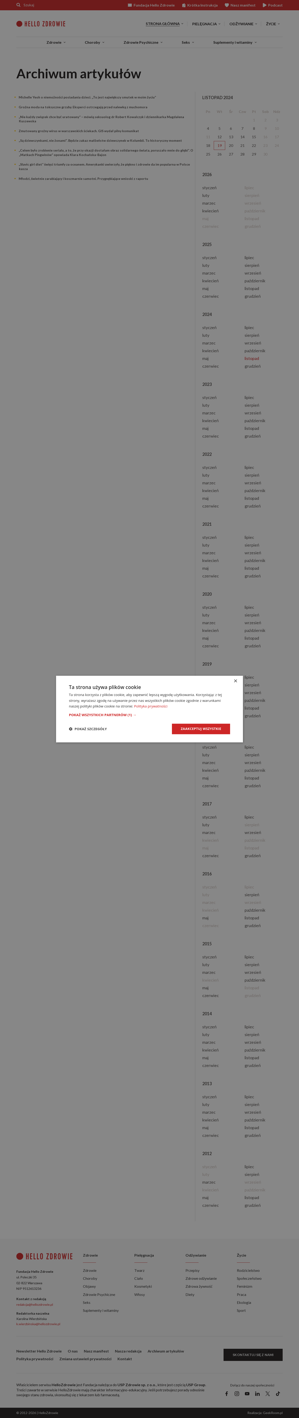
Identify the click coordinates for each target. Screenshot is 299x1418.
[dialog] (149, 709)
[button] (149, 715)
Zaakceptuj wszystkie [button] (201, 728)
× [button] (235, 681)
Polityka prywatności (150, 706)
